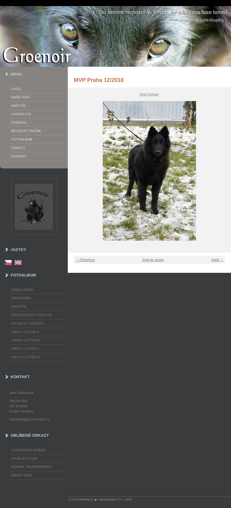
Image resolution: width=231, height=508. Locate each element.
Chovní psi (21, 114)
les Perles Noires (28, 450)
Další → (217, 260)
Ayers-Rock (22, 290)
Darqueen (20, 298)
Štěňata (18, 122)
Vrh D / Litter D (25, 357)
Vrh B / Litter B (25, 340)
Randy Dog (21, 475)
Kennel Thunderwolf (31, 467)
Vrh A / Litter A (25, 332)
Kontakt (19, 156)
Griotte (18, 306)
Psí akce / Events (27, 323)
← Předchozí (85, 260)
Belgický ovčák (26, 131)
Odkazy (18, 148)
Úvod (16, 89)
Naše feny (20, 97)
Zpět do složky (153, 260)
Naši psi (18, 105)
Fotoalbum (21, 139)
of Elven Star (24, 458)
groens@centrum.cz (29, 419)
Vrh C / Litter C (25, 349)
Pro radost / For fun (31, 315)
